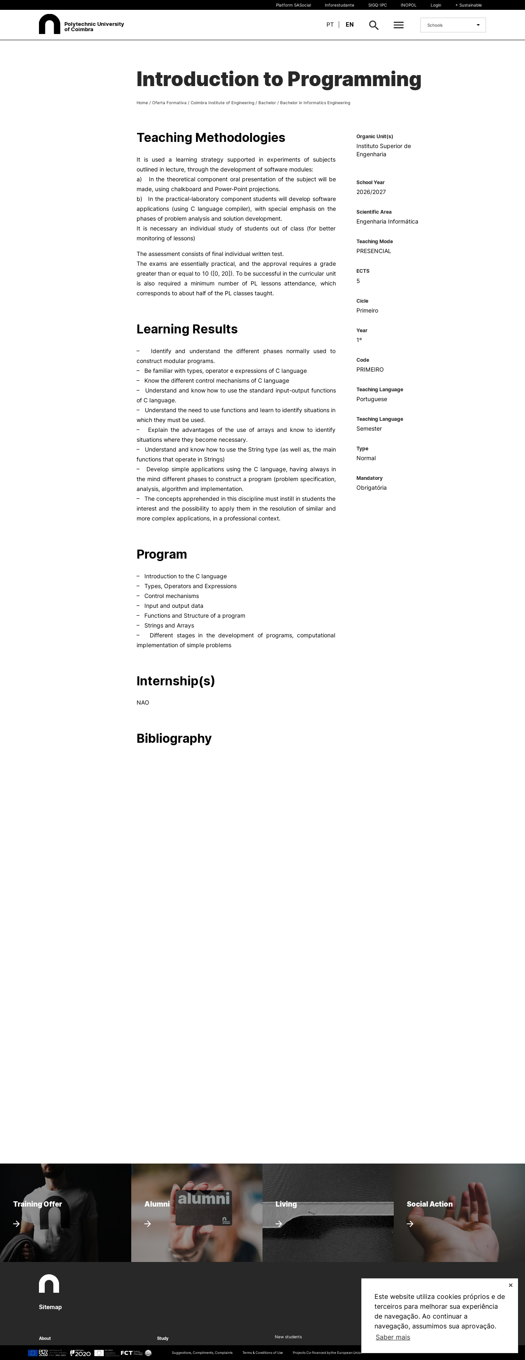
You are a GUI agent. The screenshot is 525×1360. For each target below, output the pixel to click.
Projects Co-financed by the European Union (328, 1353)
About (45, 1338)
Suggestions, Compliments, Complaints (202, 1353)
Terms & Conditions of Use (262, 1353)
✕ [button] (510, 1285)
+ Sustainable (468, 4)
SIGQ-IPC (377, 4)
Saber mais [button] (393, 1337)
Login (436, 4)
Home (142, 102)
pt (330, 24)
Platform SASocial (293, 4)
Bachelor (267, 102)
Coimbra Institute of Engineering (222, 102)
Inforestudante (339, 4)
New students (288, 1336)
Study (163, 1338)
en (350, 24)
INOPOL (409, 4)
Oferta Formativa (169, 102)
